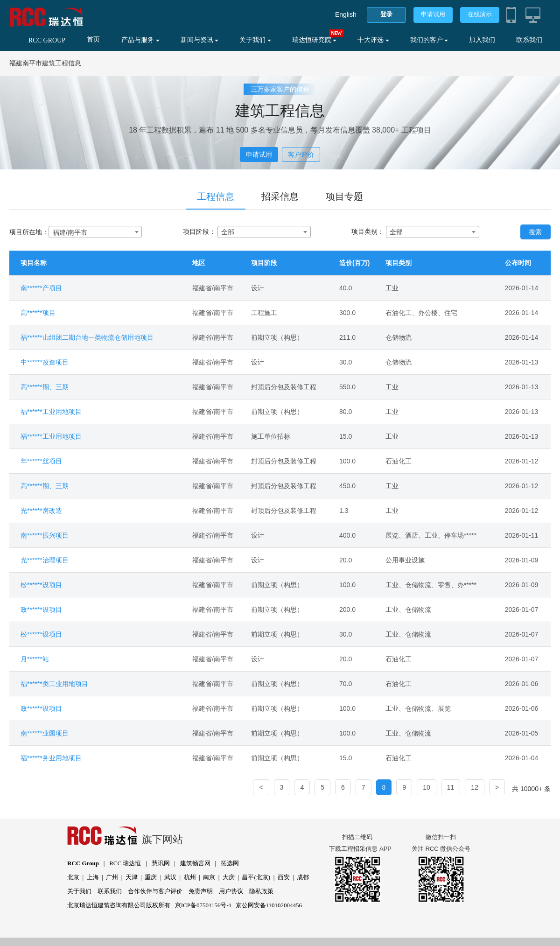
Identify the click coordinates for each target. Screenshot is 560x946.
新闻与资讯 (200, 39)
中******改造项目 (45, 362)
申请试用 (433, 14)
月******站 (35, 659)
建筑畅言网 (195, 863)
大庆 (229, 877)
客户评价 (301, 154)
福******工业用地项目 (51, 411)
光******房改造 (41, 510)
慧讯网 (161, 863)
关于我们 (255, 39)
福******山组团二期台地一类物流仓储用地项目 (87, 337)
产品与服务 (140, 39)
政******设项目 (41, 609)
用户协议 (231, 891)
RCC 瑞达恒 (125, 863)
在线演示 (480, 14)
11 (451, 787)
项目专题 (344, 196)
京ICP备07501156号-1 (203, 905)
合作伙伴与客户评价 (155, 891)
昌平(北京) (256, 877)
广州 (112, 877)
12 (474, 787)
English (346, 14)
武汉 (170, 877)
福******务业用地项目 (51, 758)
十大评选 (373, 39)
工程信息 (215, 196)
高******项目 (38, 312)
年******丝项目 (41, 461)
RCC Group (83, 863)
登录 (386, 14)
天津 (132, 877)
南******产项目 (41, 288)
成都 (303, 877)
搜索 (535, 232)
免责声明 (201, 891)
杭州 (190, 877)
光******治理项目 (45, 560)
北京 (73, 877)
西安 (284, 877)
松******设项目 (41, 585)
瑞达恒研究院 (314, 39)
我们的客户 (429, 39)
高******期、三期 (45, 387)
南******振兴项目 (45, 535)
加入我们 (482, 39)
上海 (93, 877)
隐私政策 (261, 891)
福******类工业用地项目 (54, 683)
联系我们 (529, 39)
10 (426, 787)
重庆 (151, 877)
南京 (209, 877)
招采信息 (280, 196)
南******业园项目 (45, 733)
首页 (93, 39)
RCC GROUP (46, 40)
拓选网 (230, 863)
